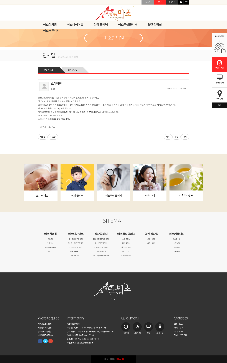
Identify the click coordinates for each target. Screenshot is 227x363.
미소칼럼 (177, 247)
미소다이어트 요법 (75, 247)
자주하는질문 (75, 256)
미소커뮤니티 (176, 233)
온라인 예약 (151, 243)
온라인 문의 (48, 70)
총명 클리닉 (126, 239)
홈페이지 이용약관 (44, 331)
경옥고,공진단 (126, 256)
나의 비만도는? (75, 252)
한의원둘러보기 (50, 247)
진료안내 (50, 243)
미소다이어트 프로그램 (75, 243)
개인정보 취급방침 (44, 324)
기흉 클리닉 (126, 252)
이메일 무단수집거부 (45, 335)
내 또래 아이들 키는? (101, 247)
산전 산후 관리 (126, 247)
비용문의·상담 (186, 195)
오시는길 (50, 252)
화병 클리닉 (126, 243)
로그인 (160, 2)
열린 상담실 (151, 233)
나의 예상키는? (101, 252)
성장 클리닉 (77, 195)
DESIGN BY (114, 359)
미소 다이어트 (41, 195)
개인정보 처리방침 (44, 328)
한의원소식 (176, 239)
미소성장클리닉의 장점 (101, 239)
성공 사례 (150, 195)
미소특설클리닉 (126, 233)
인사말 (50, 239)
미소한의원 (50, 233)
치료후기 (177, 252)
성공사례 (177, 243)
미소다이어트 (75, 233)
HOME (147, 2)
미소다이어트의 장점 (76, 239)
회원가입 (172, 2)
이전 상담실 (72, 70)
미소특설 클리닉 (113, 195)
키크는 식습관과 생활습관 (101, 256)
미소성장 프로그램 (101, 243)
